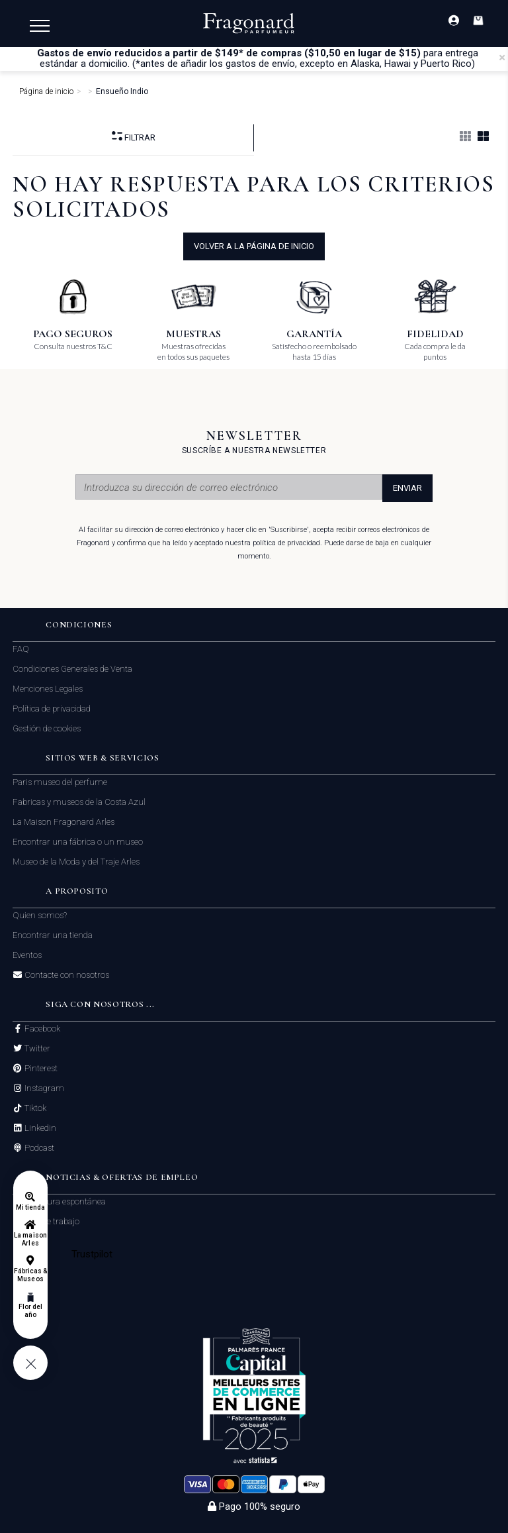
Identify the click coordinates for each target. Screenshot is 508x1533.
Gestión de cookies (47, 728)
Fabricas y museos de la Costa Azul (79, 802)
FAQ (21, 649)
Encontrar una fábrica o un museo (78, 842)
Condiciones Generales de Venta (72, 669)
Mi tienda (30, 1207)
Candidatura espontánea (59, 1201)
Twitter (36, 1048)
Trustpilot (92, 1254)
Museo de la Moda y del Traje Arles (76, 862)
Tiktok (34, 1108)
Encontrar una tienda (53, 935)
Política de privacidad (52, 709)
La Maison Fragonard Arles (63, 822)
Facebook (41, 1029)
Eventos (27, 955)
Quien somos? (40, 915)
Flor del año (30, 1310)
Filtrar (133, 136)
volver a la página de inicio (254, 246)
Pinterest (40, 1068)
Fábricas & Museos (31, 1275)
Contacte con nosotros (65, 975)
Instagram (43, 1088)
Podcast (38, 1148)
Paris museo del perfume (60, 782)
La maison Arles (30, 1239)
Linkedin (39, 1128)
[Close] (502, 58)
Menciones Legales (48, 689)
